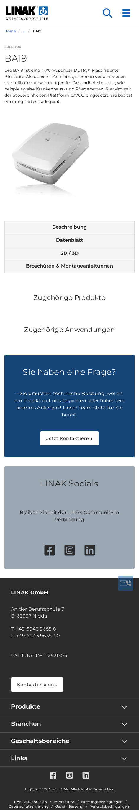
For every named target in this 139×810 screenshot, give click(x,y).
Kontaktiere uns (37, 684)
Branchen (26, 723)
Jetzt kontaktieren (69, 438)
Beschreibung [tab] (69, 227)
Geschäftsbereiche (40, 740)
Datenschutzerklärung (28, 806)
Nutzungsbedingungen (101, 802)
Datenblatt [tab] (69, 240)
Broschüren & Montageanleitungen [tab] (69, 266)
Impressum (64, 802)
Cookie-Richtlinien (30, 802)
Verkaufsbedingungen (109, 806)
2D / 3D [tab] (70, 253)
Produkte (25, 706)
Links (19, 758)
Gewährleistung (69, 806)
